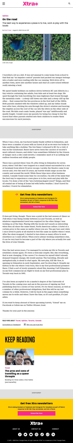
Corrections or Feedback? (11, 325)
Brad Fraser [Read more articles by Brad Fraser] (7, 30)
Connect (55, 429)
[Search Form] (69, 3)
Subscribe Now (39, 207)
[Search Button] (69, 3)
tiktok (42, 434)
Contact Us (36, 429)
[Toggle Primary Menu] (3, 3)
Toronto (31, 321)
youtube (31, 434)
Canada (38, 321)
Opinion (24, 321)
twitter (25, 434)
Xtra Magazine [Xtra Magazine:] (36, 423)
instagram (36, 434)
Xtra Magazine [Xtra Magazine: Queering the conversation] (30, 3)
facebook (20, 434)
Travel (18, 321)
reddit (47, 434)
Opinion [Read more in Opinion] (5, 16)
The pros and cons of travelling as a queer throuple (17, 373)
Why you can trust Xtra (33, 325)
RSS (53, 434)
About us (16, 429)
